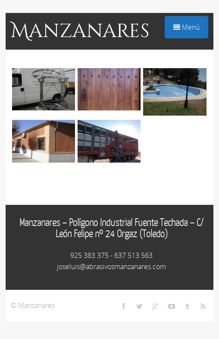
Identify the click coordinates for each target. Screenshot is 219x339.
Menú (186, 27)
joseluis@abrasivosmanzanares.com (111, 266)
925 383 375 (89, 255)
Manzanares (80, 31)
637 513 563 (133, 255)
